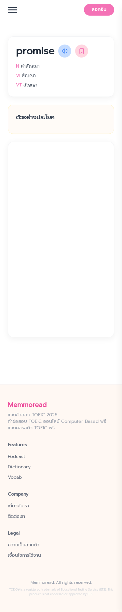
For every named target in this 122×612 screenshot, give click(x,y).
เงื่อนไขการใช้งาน (24, 555)
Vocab (15, 477)
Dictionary (19, 467)
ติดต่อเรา (16, 516)
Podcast (16, 456)
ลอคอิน (99, 9)
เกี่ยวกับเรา (18, 506)
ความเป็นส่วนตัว (23, 545)
